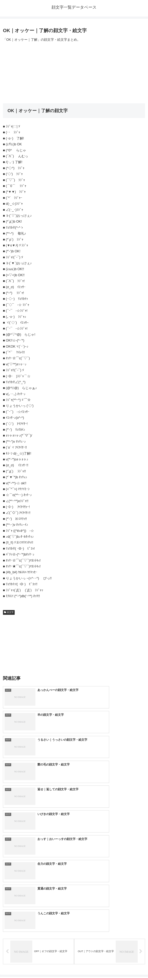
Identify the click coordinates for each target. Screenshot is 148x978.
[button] (141, 839)
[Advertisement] (74, 73)
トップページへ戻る (37, 966)
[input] (74, 839)
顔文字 (9, 612)
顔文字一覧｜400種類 (24, 867)
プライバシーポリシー (110, 966)
